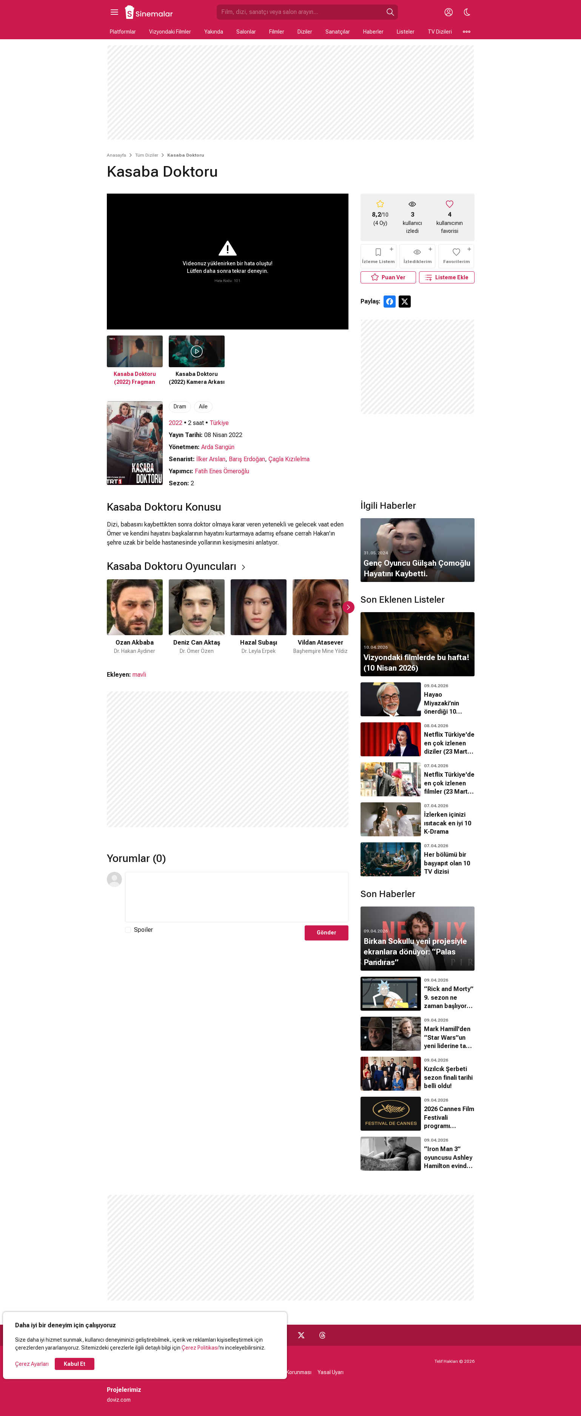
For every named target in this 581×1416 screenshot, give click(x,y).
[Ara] (390, 12)
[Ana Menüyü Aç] (114, 12)
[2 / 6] (197, 617)
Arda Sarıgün (217, 447)
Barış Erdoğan (247, 459)
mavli (139, 674)
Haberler (373, 32)
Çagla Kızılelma (289, 459)
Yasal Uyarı (330, 1372)
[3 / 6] (259, 617)
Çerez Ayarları (32, 1364)
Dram (180, 406)
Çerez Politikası (200, 1348)
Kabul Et (74, 1364)
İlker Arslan (210, 459)
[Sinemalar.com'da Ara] (300, 12)
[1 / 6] (135, 617)
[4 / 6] (320, 617)
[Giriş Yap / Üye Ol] (448, 12)
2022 (175, 422)
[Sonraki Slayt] (348, 607)
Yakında (213, 32)
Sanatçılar (337, 32)
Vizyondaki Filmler (170, 32)
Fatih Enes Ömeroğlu (222, 471)
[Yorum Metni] (236, 897)
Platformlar (123, 32)
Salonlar (246, 32)
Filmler (276, 32)
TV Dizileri (440, 32)
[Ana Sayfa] (149, 12)
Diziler (304, 32)
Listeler (406, 32)
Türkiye (219, 422)
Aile (203, 406)
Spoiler (143, 929)
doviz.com (119, 1400)
